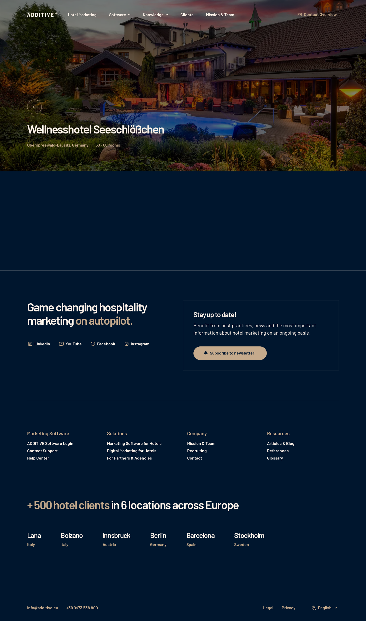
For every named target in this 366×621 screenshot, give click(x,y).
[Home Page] (42, 15)
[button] (120, 14)
